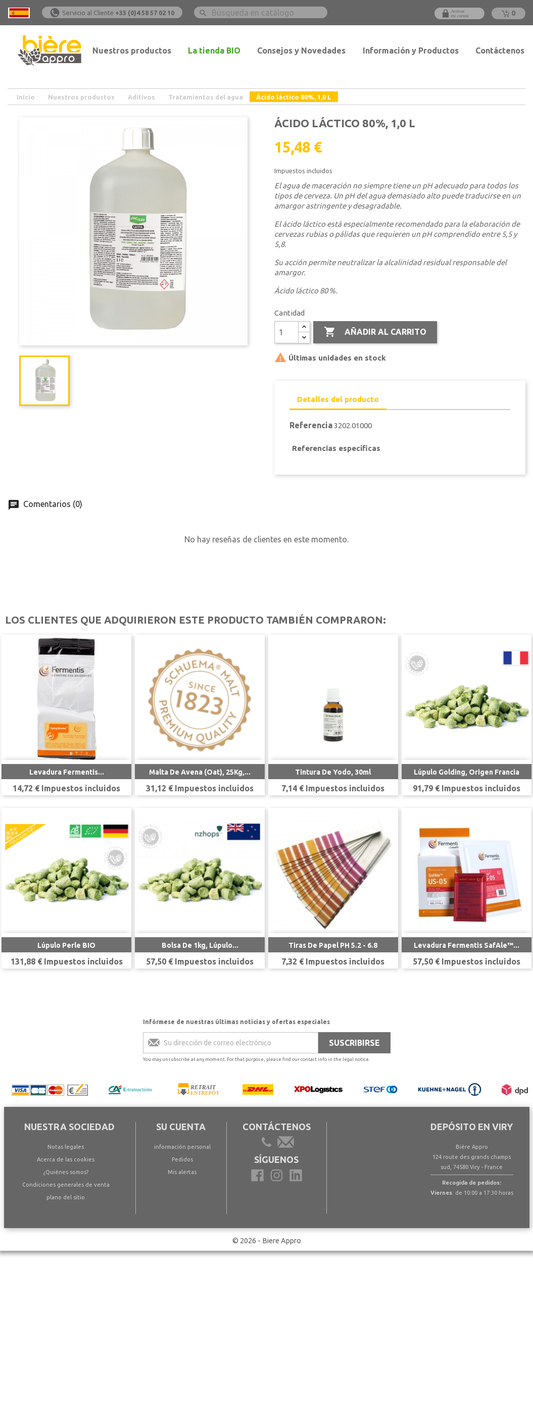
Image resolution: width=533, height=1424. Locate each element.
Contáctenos (499, 50)
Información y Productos (411, 50)
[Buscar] (260, 12)
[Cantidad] (286, 332)
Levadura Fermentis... (66, 772)
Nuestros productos (131, 50)
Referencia (310, 425)
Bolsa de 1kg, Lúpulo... (200, 945)
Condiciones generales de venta (66, 1185)
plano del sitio (65, 1197)
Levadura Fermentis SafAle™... (466, 945)
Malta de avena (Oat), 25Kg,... (200, 772)
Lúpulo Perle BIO (66, 945)
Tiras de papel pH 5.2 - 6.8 (332, 945)
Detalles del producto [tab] (338, 399)
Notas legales (65, 1147)
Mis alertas (182, 1172)
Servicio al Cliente (118, 12)
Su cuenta (181, 1127)
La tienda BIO (214, 50)
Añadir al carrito (375, 332)
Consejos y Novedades (301, 50)
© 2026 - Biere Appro (266, 1241)
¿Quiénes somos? (65, 1172)
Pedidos (182, 1159)
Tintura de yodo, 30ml (333, 772)
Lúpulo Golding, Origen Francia (466, 772)
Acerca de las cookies (65, 1159)
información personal (182, 1147)
